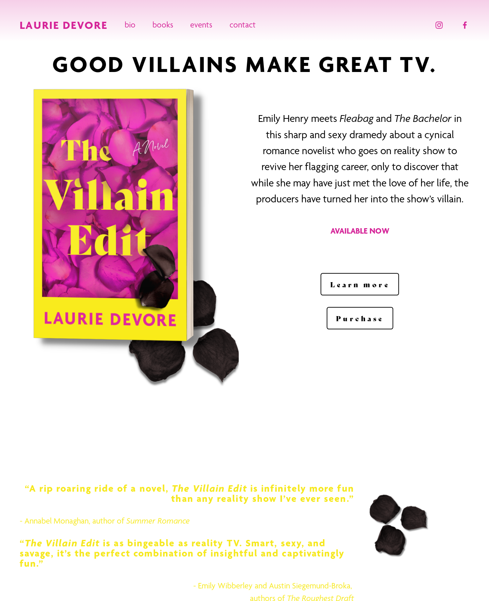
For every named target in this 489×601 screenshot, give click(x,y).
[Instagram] (439, 25)
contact (243, 25)
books (162, 25)
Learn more (360, 284)
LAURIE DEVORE (64, 25)
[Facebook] (464, 25)
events (201, 25)
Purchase (360, 318)
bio (130, 25)
